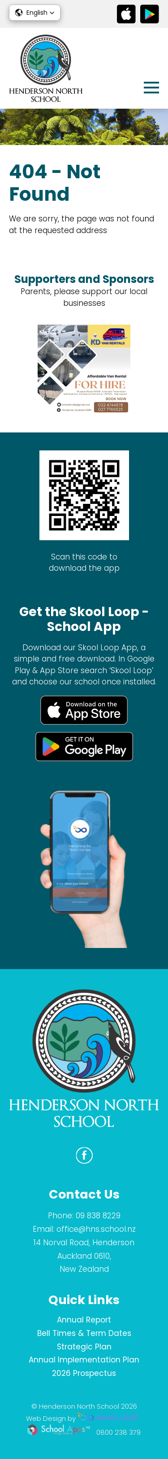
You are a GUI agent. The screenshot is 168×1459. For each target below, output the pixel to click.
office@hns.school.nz (96, 1229)
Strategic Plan (84, 1346)
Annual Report (84, 1319)
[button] (35, 13)
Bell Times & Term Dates (84, 1333)
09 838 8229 (98, 1215)
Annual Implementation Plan (84, 1359)
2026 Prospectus (84, 1373)
